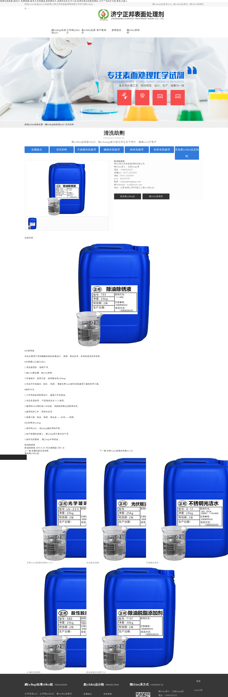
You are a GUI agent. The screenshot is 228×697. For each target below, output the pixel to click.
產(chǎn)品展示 (180, 4)
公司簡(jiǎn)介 (73, 31)
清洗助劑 (69, 124)
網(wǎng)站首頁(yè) (161, 4)
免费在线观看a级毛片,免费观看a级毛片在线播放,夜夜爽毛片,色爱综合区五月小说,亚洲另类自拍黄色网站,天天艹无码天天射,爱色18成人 (63, 1)
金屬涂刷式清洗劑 (40, 451)
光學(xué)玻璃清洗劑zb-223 (120, 451)
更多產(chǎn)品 (127, 196)
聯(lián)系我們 (196, 4)
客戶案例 (101, 30)
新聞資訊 (116, 30)
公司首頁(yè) (31, 694)
